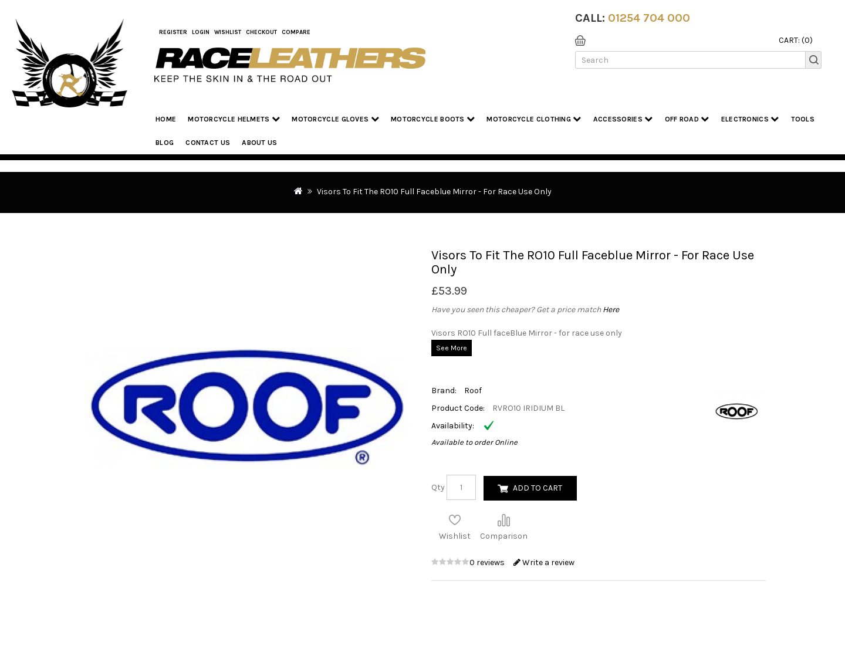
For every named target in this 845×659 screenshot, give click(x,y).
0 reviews (487, 562)
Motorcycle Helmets (234, 118)
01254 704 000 (649, 18)
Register (173, 32)
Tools (803, 119)
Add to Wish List (454, 519)
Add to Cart (537, 488)
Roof (473, 391)
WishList (227, 32)
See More (451, 348)
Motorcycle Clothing (533, 118)
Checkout (261, 32)
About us (259, 142)
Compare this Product (503, 519)
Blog (165, 142)
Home (166, 119)
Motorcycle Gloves (335, 118)
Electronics (750, 118)
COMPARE (296, 32)
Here (611, 310)
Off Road (687, 118)
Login (200, 32)
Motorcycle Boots (433, 118)
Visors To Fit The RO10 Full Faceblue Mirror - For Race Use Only (434, 192)
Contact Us (207, 142)
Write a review (543, 562)
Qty (438, 487)
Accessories (623, 118)
